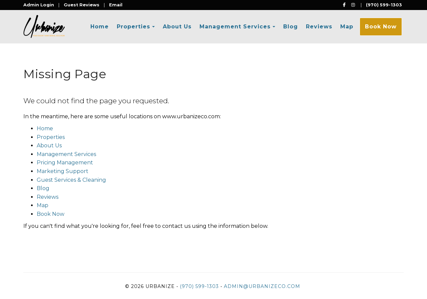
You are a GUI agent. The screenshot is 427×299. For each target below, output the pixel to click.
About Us (177, 26)
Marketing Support (62, 171)
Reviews (319, 26)
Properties (133, 26)
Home (99, 26)
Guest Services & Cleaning (71, 180)
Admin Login (38, 4)
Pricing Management (65, 162)
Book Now (381, 26)
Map (346, 26)
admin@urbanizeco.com (262, 286)
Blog (290, 26)
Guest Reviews (81, 4)
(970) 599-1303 (384, 4)
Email (115, 4)
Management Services (235, 26)
